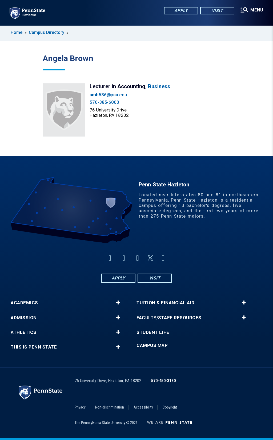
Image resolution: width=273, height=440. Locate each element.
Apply (181, 10)
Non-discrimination (109, 407)
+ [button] (118, 302)
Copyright (170, 407)
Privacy (80, 407)
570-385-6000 (104, 102)
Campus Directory (46, 32)
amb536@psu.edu (108, 94)
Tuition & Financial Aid (165, 302)
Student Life (152, 332)
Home (16, 32)
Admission (24, 317)
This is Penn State (34, 347)
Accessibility (143, 407)
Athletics (24, 332)
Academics (24, 302)
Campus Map (152, 345)
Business (159, 86)
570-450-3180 (163, 380)
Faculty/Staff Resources (169, 317)
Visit (217, 10)
